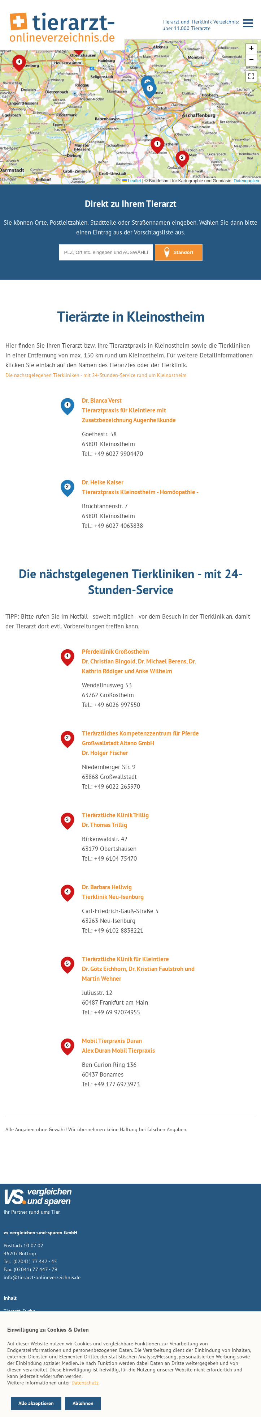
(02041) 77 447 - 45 (34, 1261)
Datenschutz (85, 1382)
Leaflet (131, 180)
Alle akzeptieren (36, 1403)
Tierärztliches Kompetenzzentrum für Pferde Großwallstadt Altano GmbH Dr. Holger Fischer (140, 743)
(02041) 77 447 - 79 (35, 1269)
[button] (150, 90)
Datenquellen (246, 180)
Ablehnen (83, 1403)
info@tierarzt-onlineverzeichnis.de (42, 1277)
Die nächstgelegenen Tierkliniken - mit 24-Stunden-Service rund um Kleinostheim (95, 375)
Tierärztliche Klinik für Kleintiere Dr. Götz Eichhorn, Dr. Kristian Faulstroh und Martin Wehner (138, 969)
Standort (178, 252)
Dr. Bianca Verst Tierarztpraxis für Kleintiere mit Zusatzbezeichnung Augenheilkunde (129, 410)
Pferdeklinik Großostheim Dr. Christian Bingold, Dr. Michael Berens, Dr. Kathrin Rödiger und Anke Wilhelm (139, 661)
